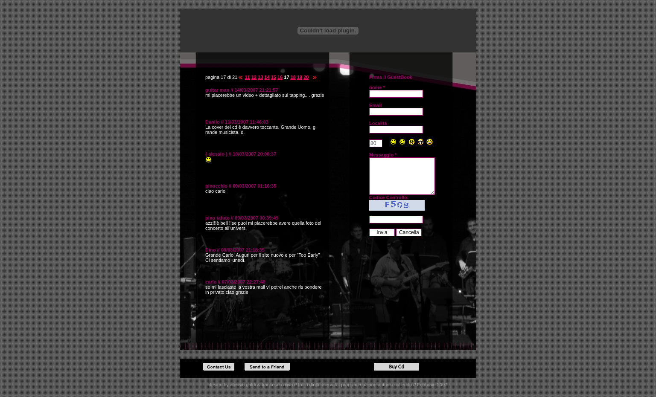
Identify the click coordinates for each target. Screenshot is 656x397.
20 (306, 77)
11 (247, 77)
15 (273, 77)
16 (280, 77)
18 (293, 77)
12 (254, 77)
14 (266, 77)
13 (260, 77)
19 (299, 77)
